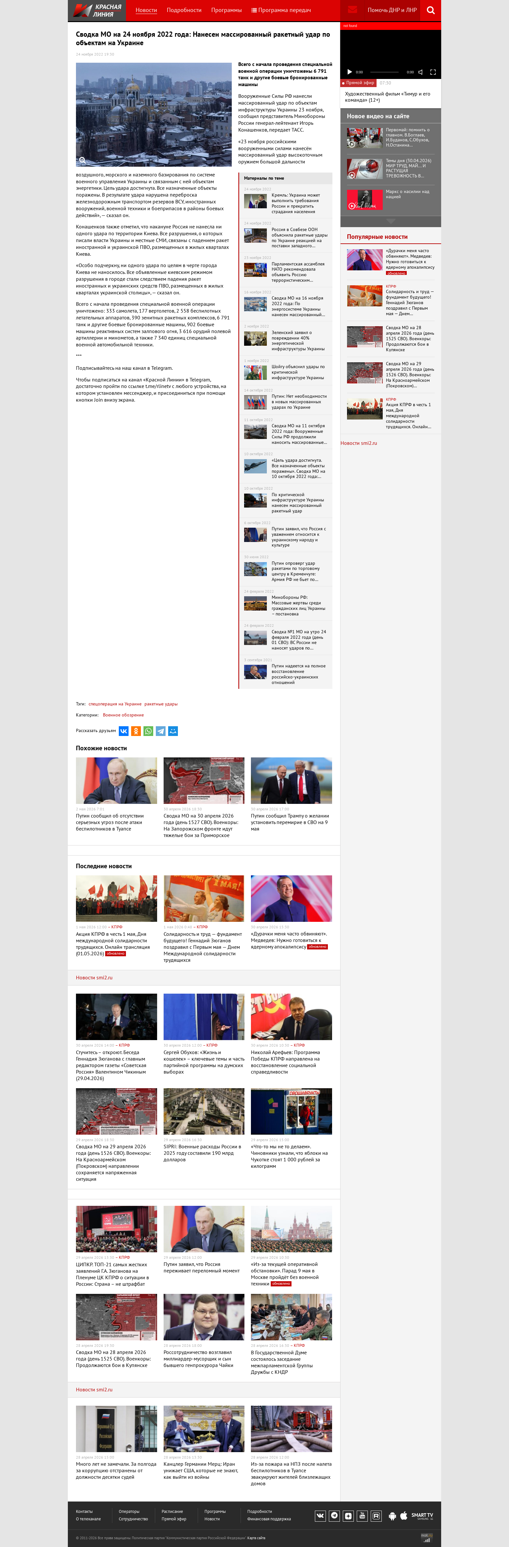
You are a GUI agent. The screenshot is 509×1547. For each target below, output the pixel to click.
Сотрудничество (133, 1519)
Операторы (129, 1512)
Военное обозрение (123, 715)
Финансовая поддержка (269, 1519)
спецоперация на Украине (115, 704)
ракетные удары (160, 704)
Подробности (184, 10)
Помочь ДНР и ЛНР (392, 10)
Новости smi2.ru (94, 978)
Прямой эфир (174, 1519)
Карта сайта (256, 1538)
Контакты (84, 1512)
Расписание (172, 1512)
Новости (146, 10)
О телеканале (88, 1519)
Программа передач (281, 10)
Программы (226, 10)
